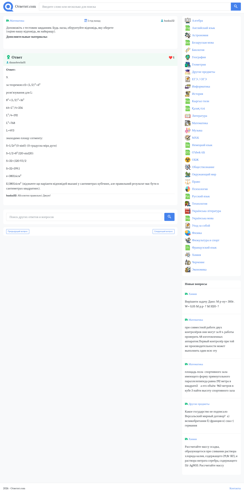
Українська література (206, 211)
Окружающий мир (203, 174)
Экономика (199, 269)
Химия (196, 255)
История (197, 94)
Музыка (197, 130)
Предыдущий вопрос (18, 231)
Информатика (200, 86)
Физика (196, 233)
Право (195, 181)
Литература (199, 116)
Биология (198, 50)
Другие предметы (203, 72)
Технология (199, 203)
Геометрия (198, 64)
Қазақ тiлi (198, 108)
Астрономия (199, 35)
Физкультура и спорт (205, 240)
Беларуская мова (202, 42)
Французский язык (204, 247)
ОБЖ (195, 159)
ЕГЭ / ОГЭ (199, 79)
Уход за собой (200, 225)
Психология (199, 189)
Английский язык (203, 28)
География (198, 57)
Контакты (235, 488)
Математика (17, 20)
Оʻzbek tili (198, 152)
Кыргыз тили (200, 101)
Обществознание (202, 167)
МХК (195, 137)
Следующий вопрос (163, 231)
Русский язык (200, 196)
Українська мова (202, 218)
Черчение (198, 262)
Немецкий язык (201, 145)
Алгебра (197, 20)
